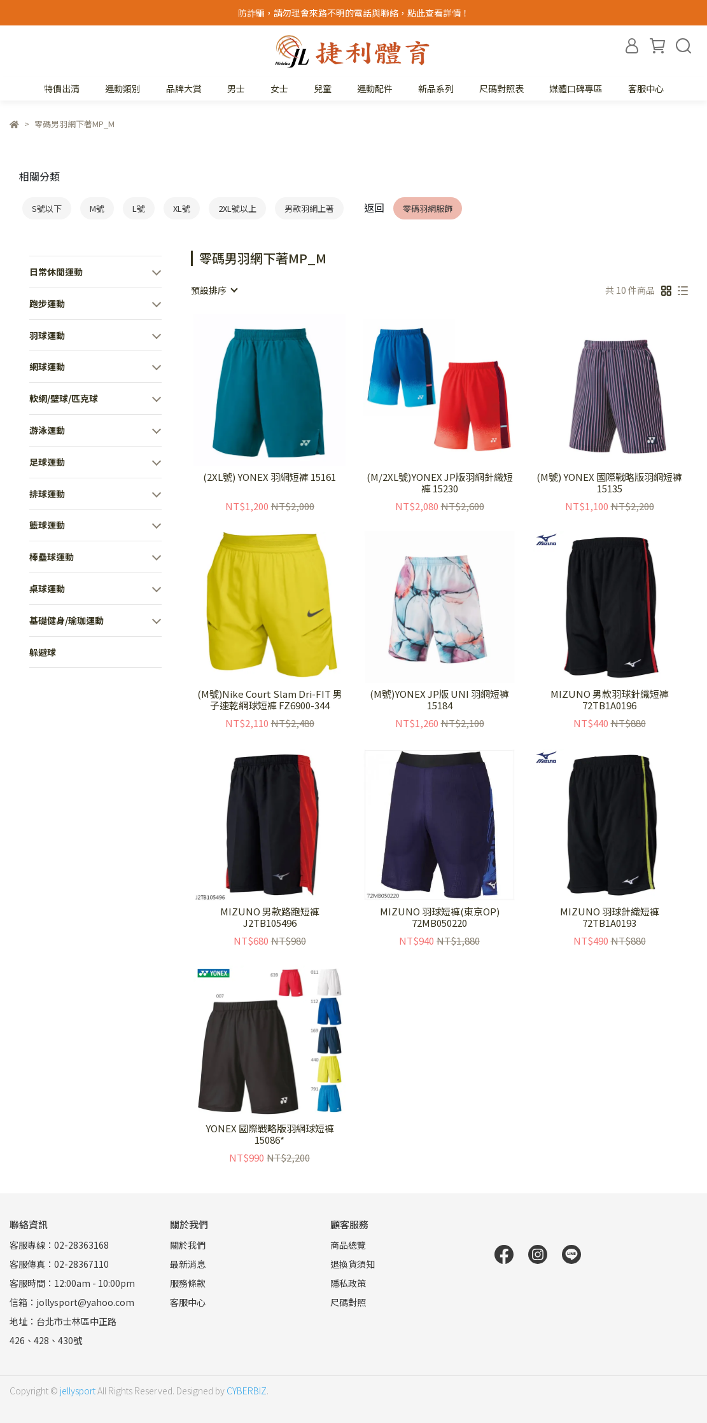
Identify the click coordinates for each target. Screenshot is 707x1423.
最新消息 (188, 1264)
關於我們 (188, 1245)
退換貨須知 (352, 1264)
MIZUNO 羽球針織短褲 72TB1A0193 (609, 917)
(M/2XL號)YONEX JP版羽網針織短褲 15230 (440, 482)
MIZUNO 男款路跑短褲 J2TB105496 (269, 917)
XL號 (181, 208)
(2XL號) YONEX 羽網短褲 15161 (269, 477)
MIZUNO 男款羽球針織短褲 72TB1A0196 (609, 699)
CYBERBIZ (247, 1390)
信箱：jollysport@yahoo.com (72, 1302)
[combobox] (214, 290)
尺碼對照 (348, 1302)
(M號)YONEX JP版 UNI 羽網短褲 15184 (439, 699)
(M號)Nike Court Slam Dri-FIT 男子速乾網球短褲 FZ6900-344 (269, 699)
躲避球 (42, 652)
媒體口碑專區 (576, 88)
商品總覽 (348, 1245)
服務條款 (188, 1283)
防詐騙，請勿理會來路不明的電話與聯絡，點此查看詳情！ (354, 12)
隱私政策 (348, 1283)
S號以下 (47, 208)
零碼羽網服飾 (427, 208)
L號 (138, 208)
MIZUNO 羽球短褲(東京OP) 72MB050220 (440, 917)
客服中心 (646, 88)
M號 (97, 208)
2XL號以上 (237, 208)
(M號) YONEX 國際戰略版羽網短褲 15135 (609, 482)
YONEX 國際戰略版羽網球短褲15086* (270, 1134)
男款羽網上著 (309, 208)
